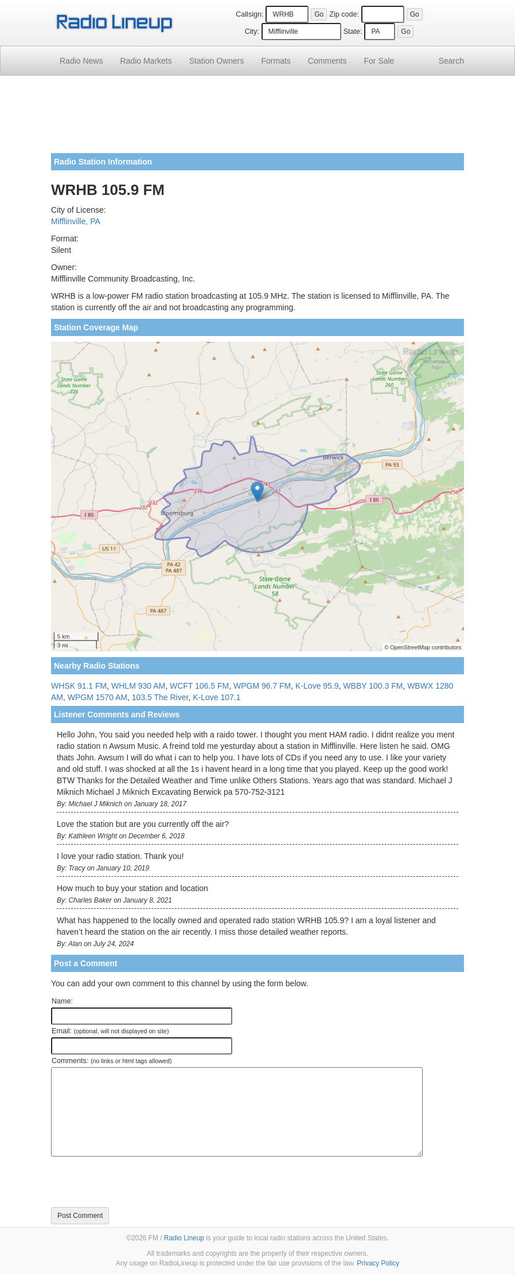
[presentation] (138, 1181)
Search (451, 60)
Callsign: (249, 14)
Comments (327, 60)
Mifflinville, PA (75, 221)
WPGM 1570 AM (97, 697)
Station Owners (216, 60)
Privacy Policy (378, 1263)
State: (353, 32)
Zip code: (344, 14)
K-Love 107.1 (216, 697)
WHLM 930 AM (138, 685)
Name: (62, 1001)
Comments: (111, 1061)
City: (252, 32)
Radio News (81, 60)
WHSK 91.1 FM (79, 685)
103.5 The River (160, 697)
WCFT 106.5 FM (199, 685)
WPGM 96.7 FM (262, 685)
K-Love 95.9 (317, 685)
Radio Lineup (184, 1238)
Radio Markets (145, 60)
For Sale (379, 60)
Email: (110, 1031)
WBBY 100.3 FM (373, 685)
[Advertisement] (257, 118)
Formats (275, 60)
